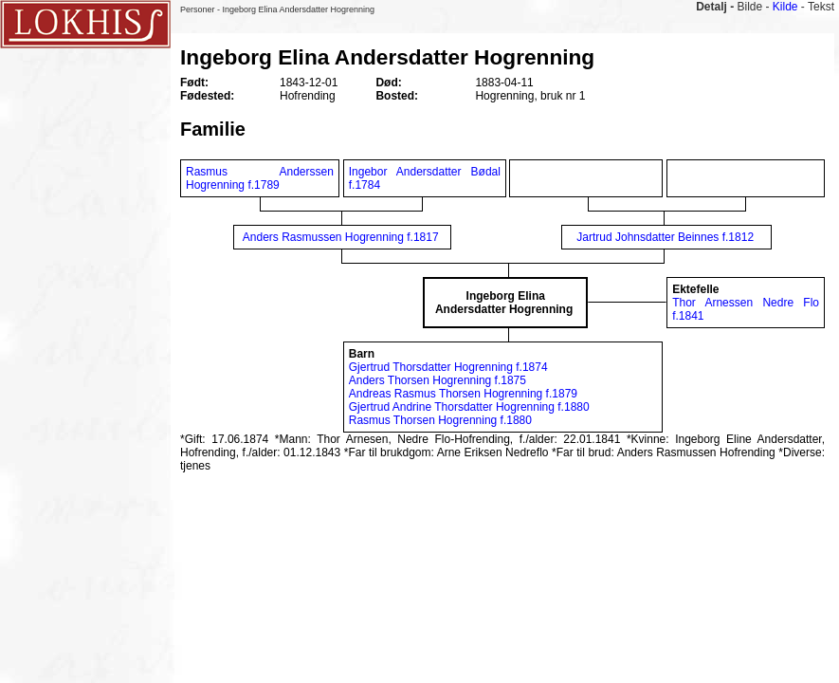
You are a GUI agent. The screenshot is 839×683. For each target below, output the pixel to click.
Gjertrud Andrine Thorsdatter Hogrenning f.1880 (469, 407)
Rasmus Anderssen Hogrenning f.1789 (260, 178)
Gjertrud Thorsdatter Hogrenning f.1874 (448, 367)
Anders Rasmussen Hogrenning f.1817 (341, 237)
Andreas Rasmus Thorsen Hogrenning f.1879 (463, 393)
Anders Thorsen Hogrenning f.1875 (437, 380)
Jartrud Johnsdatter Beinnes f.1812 (665, 237)
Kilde (785, 6)
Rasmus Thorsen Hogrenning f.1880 (440, 420)
